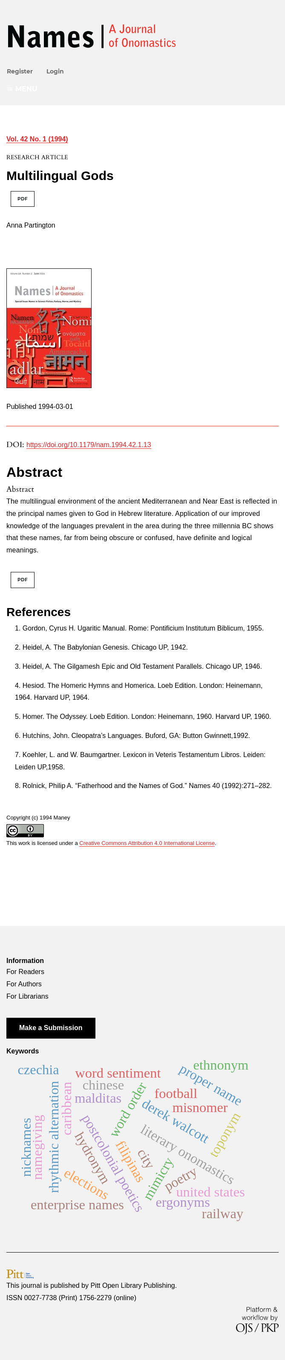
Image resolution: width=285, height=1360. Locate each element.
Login (55, 71)
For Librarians (27, 996)
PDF (22, 199)
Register (20, 71)
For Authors (24, 984)
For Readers (25, 971)
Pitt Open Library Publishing (132, 1285)
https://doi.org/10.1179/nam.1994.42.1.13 (88, 444)
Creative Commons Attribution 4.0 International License (147, 843)
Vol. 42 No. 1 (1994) (37, 139)
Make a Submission (51, 1027)
